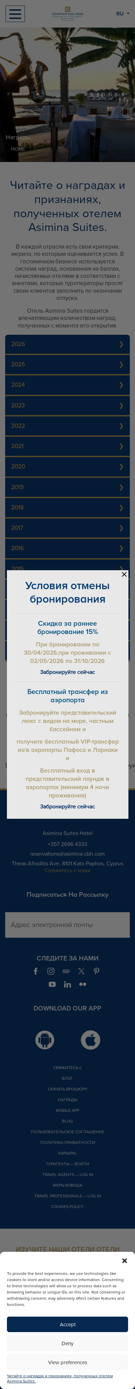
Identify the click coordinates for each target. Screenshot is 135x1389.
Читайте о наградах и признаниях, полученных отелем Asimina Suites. (60, 1378)
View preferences (67, 1362)
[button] (124, 1260)
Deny (67, 1343)
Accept (67, 1324)
